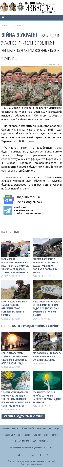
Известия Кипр (22, 441)
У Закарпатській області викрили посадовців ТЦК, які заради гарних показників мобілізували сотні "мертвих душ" (15, 399)
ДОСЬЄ (27, 435)
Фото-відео (54, 428)
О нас (50, 447)
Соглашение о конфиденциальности (27, 447)
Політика (41, 428)
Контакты (43, 441)
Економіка (10, 435)
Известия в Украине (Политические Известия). (32, 461)
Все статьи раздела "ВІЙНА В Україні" (23, 416)
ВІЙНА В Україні (19, 34)
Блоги (15, 428)
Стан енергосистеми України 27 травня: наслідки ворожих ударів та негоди (47, 397)
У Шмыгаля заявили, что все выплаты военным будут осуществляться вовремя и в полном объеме (46, 308)
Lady (34, 441)
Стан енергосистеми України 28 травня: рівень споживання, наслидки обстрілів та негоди (15, 358)
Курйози (37, 435)
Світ (20, 435)
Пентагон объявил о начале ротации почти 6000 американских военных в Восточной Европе (45, 265)
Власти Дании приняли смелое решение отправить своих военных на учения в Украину (14, 308)
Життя (55, 435)
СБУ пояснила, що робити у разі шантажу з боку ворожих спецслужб (47, 356)
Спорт (47, 435)
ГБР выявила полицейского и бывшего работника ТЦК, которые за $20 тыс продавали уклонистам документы (15, 265)
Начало (6, 428)
